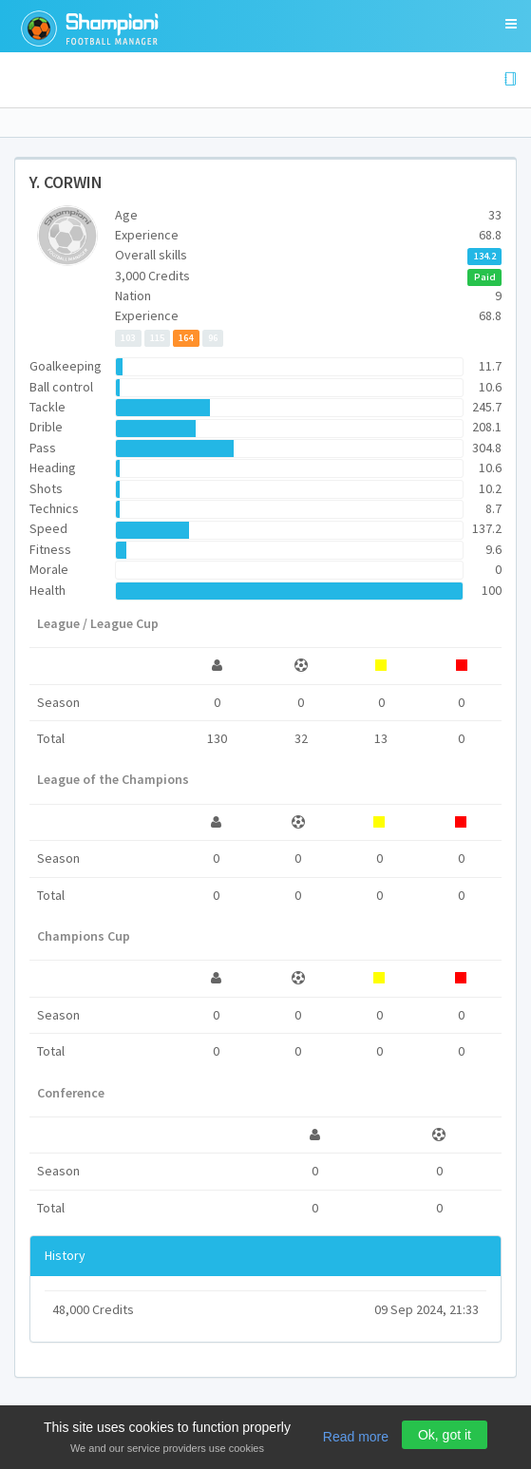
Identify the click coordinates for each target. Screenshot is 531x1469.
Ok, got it (444, 1434)
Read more (356, 1436)
